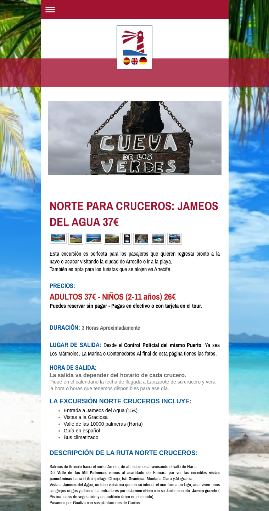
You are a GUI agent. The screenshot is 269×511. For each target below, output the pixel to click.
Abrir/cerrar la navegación (135, 9)
